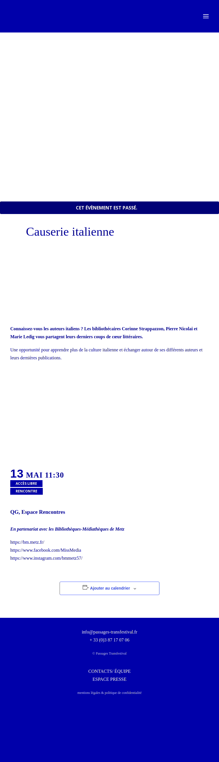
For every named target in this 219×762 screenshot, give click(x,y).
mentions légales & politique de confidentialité (110, 693)
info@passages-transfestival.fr (109, 631)
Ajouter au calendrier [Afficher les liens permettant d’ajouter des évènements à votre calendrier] (110, 588)
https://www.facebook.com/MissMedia (45, 550)
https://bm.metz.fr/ (27, 542)
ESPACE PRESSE (109, 679)
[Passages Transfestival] (18, 16)
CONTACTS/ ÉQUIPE (109, 671)
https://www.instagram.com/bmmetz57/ (46, 558)
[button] (206, 16)
